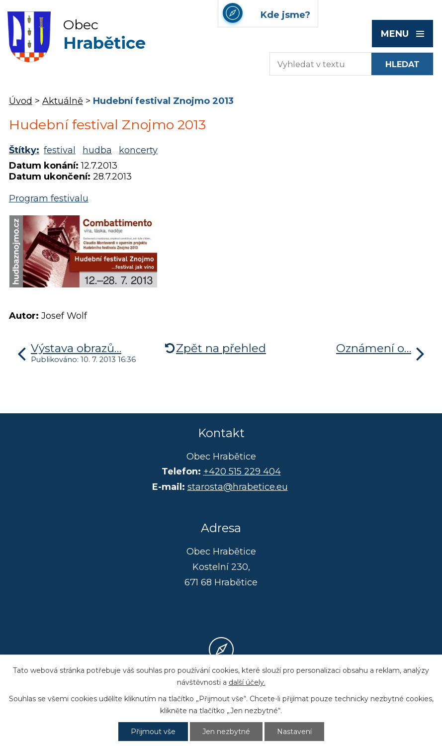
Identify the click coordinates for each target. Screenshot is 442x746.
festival (60, 150)
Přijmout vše (153, 731)
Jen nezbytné (226, 731)
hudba (97, 150)
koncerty (138, 150)
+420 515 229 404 (242, 471)
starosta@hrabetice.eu (237, 486)
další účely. (247, 682)
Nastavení (294, 731)
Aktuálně (62, 100)
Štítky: (24, 150)
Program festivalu (48, 198)
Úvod (20, 100)
